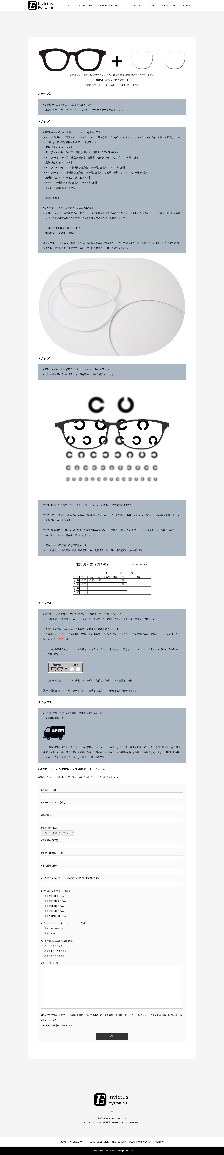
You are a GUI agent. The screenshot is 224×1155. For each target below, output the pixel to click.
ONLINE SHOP (169, 6)
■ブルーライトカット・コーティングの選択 (63, 923)
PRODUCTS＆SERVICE (110, 6)
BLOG (152, 6)
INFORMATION (85, 6)
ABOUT (67, 6)
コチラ (67, 187)
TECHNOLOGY (136, 6)
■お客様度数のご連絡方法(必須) (57, 940)
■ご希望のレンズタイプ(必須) (56, 891)
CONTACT (188, 6)
